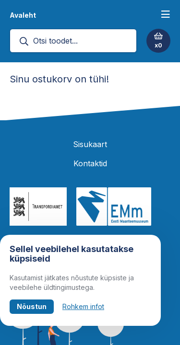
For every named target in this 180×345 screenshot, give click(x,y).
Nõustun (32, 306)
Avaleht (23, 15)
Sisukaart (90, 144)
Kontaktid (90, 163)
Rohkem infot (83, 306)
